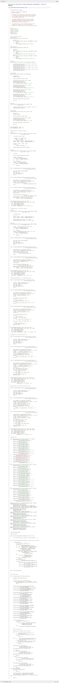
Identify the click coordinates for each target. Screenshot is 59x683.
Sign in (57, 1)
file (26, 7)
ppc (45, 4)
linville (24, 4)
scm (14, 4)
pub (12, 4)
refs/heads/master (36, 4)
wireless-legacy (29, 4)
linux (17, 4)
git (21, 4)
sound (42, 4)
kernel (9, 4)
